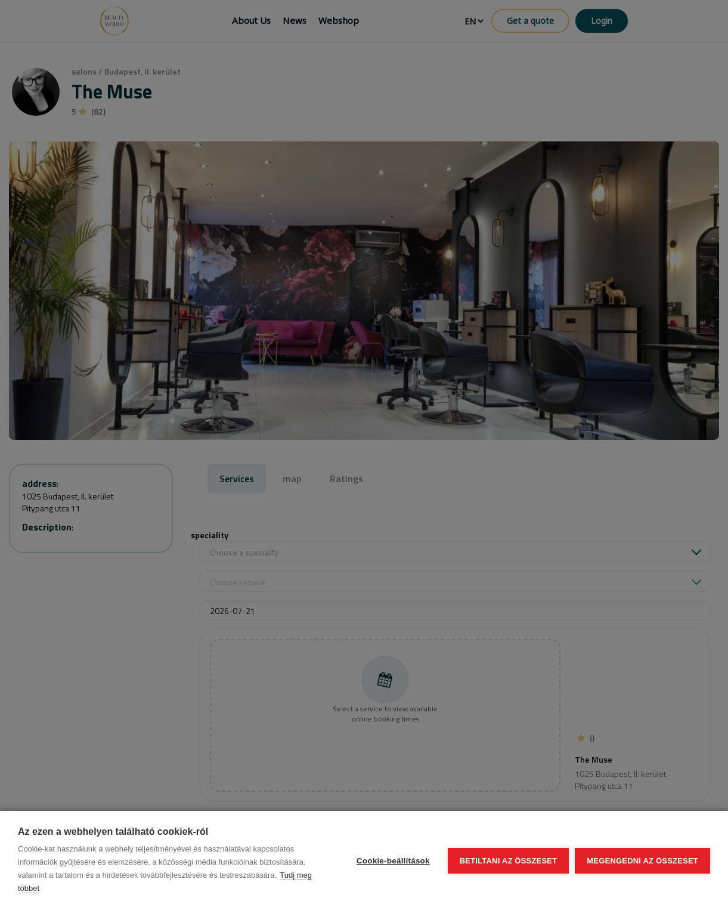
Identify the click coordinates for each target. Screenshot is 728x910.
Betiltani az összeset (508, 860)
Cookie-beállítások (393, 860)
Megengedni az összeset (642, 860)
